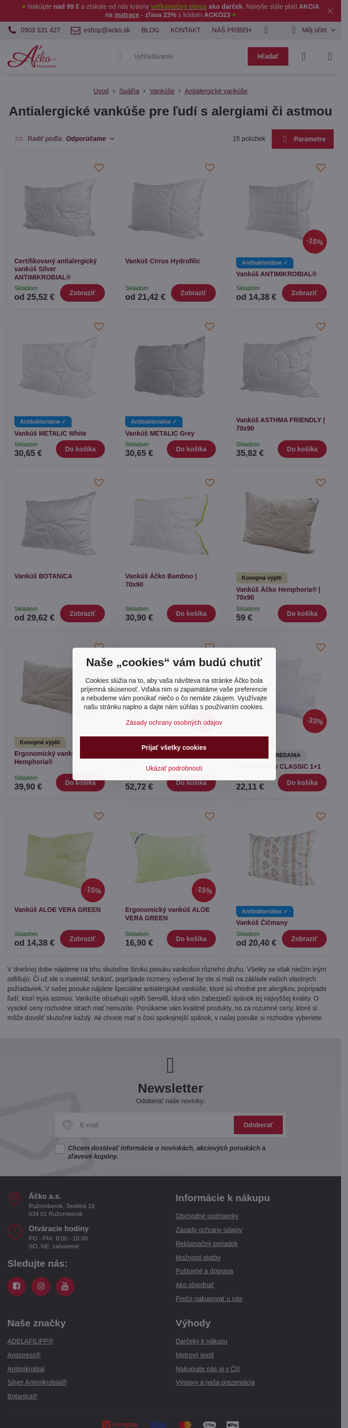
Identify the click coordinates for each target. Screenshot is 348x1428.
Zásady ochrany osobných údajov (174, 722)
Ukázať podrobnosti (174, 768)
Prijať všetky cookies (174, 747)
